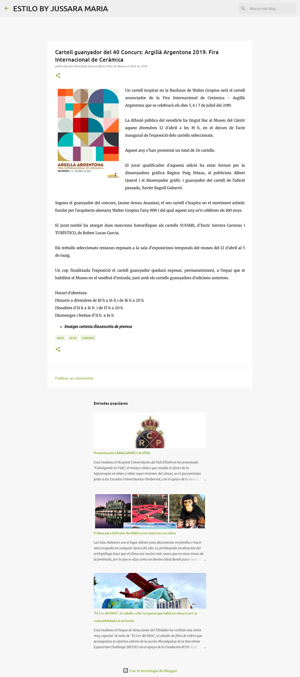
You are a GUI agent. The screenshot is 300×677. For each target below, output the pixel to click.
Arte (60, 338)
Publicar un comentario (74, 378)
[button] (58, 76)
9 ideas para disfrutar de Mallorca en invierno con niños (135, 533)
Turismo (88, 338)
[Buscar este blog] (271, 8)
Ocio (72, 338)
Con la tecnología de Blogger (150, 670)
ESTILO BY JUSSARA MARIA (60, 8)
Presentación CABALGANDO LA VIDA (122, 453)
